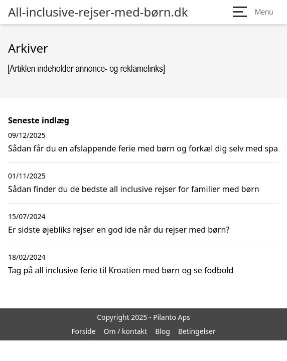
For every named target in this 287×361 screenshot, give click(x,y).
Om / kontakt (126, 331)
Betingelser (197, 331)
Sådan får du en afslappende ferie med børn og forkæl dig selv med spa (143, 148)
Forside (83, 331)
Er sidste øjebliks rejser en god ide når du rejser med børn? (118, 229)
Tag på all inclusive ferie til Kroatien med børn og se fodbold (120, 270)
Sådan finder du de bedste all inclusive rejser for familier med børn (133, 189)
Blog (162, 331)
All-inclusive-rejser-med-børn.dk (98, 12)
